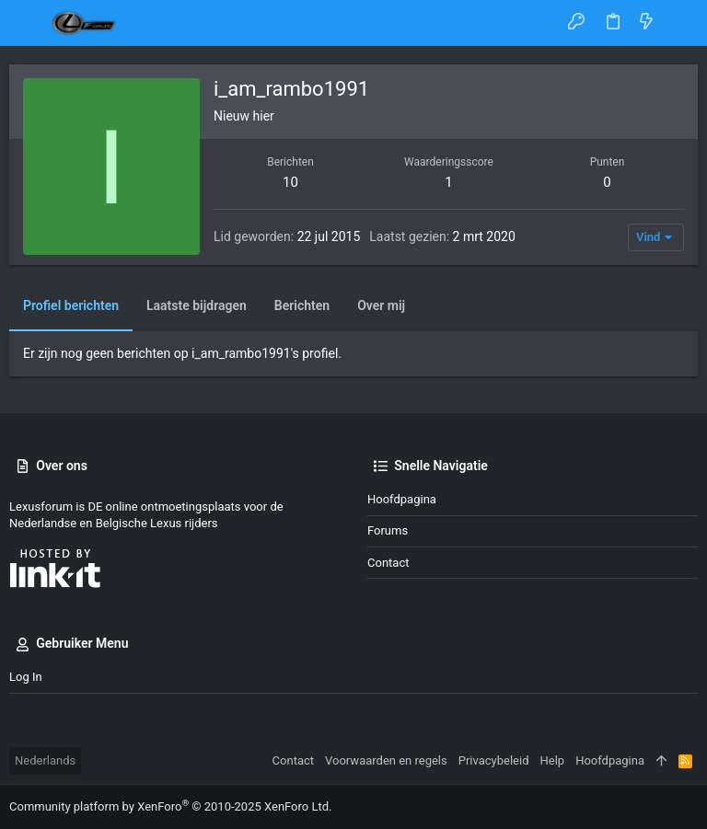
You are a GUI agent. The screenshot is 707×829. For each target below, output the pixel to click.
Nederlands (45, 760)
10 (290, 182)
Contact (388, 563)
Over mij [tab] (381, 305)
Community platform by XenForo (170, 806)
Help (552, 760)
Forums (387, 530)
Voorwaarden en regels (386, 760)
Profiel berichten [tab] (71, 305)
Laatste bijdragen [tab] (196, 305)
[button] (27, 23)
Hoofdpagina (401, 499)
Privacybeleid (493, 760)
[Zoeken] (680, 23)
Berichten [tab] (302, 305)
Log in (25, 677)
